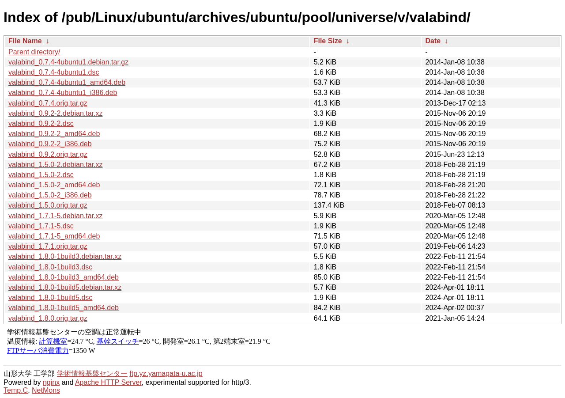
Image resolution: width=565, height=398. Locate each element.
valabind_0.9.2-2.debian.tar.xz (55, 113)
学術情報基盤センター (92, 373)
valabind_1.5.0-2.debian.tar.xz (55, 164)
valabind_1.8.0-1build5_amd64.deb (63, 307)
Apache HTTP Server (108, 382)
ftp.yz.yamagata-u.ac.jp (165, 373)
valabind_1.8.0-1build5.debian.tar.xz (64, 287)
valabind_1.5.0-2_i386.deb (50, 195)
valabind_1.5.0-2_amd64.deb (54, 185)
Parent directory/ (34, 52)
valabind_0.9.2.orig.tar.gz (47, 154)
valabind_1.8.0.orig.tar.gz (47, 318)
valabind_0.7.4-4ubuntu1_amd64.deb (66, 82)
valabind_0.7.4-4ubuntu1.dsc (53, 72)
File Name (25, 41)
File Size (328, 41)
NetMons (46, 390)
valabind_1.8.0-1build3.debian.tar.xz (64, 256)
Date (433, 41)
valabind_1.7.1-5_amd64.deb (54, 236)
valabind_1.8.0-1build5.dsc (50, 297)
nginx (51, 382)
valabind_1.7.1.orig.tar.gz (47, 246)
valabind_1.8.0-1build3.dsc (50, 267)
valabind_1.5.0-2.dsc (41, 174)
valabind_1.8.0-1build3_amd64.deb (63, 277)
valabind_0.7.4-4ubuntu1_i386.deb (62, 92)
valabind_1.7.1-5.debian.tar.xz (55, 216)
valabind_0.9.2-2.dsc (41, 123)
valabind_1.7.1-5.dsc (41, 226)
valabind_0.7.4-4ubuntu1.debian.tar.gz (68, 62)
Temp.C (16, 390)
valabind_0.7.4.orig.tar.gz (47, 103)
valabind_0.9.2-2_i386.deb (50, 144)
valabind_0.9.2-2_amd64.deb (54, 133)
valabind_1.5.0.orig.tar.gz (47, 205)
